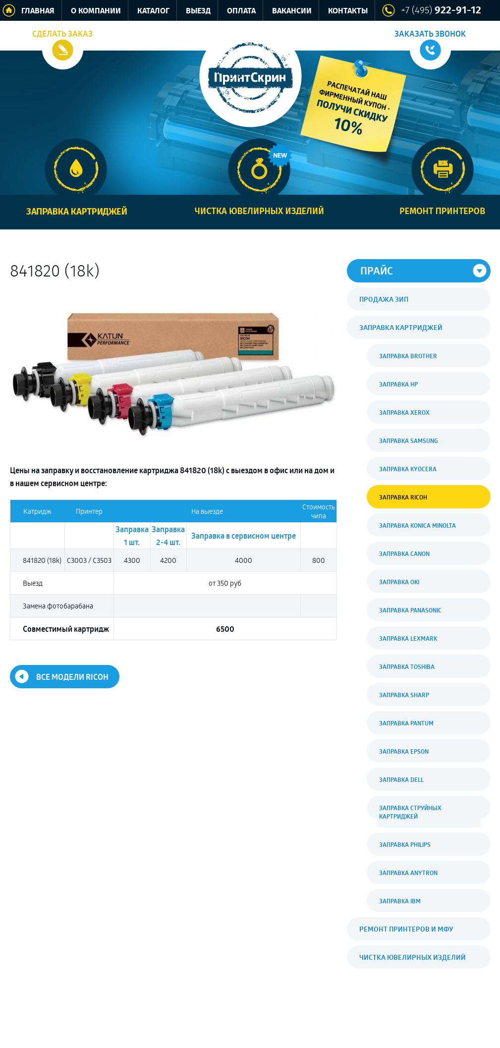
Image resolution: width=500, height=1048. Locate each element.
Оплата (241, 11)
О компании (96, 11)
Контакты (348, 11)
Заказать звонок (430, 33)
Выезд (198, 11)
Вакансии (292, 11)
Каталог (153, 11)
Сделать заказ (62, 33)
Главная (38, 11)
